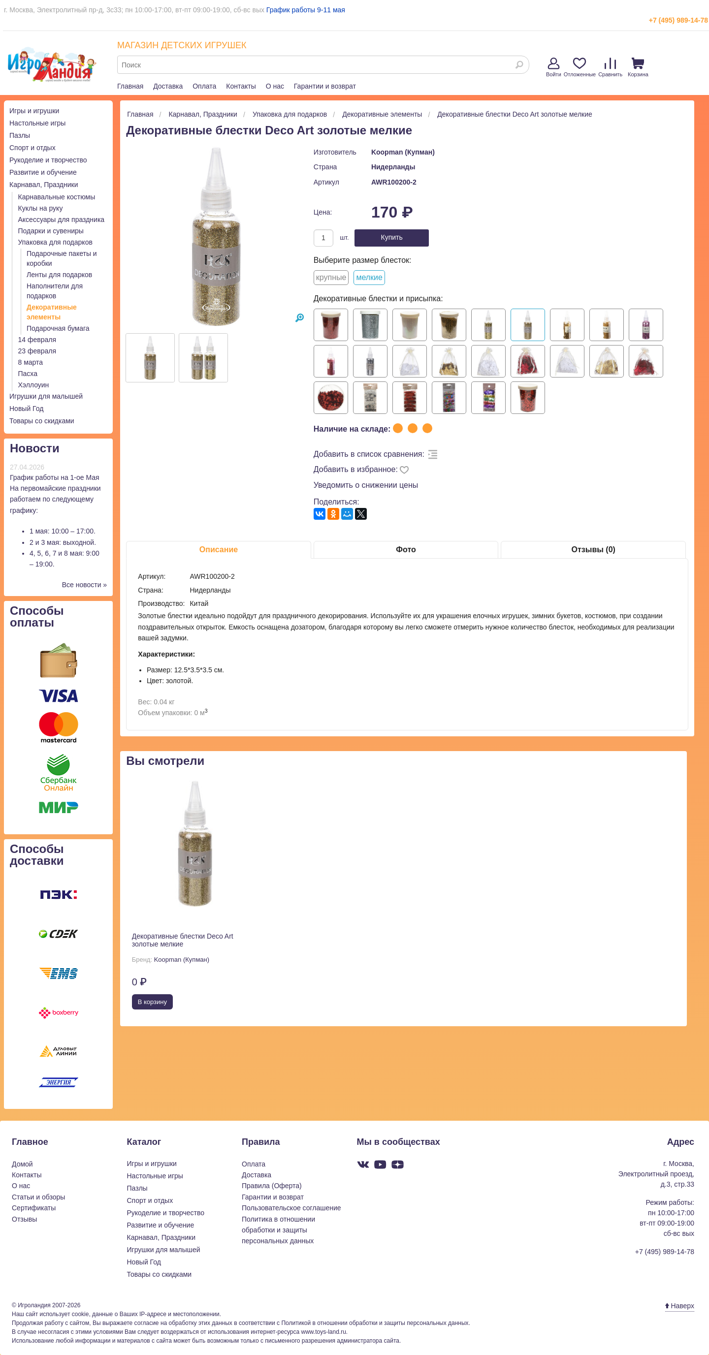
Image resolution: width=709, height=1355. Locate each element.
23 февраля (37, 351)
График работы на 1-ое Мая (54, 477)
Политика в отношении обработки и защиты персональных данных (278, 1230)
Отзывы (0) (593, 549)
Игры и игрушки (34, 111)
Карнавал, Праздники (43, 185)
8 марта (30, 362)
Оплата (204, 86)
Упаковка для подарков (55, 242)
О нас (275, 86)
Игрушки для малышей (46, 396)
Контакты (241, 86)
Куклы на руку (40, 208)
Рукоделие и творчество (48, 160)
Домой (22, 1164)
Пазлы (19, 135)
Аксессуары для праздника (61, 219)
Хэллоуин (33, 385)
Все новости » (84, 585)
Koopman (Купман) (403, 152)
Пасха (27, 374)
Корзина (638, 67)
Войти (553, 67)
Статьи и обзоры (38, 1197)
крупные (331, 277)
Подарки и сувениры (51, 231)
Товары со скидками (41, 421)
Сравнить (610, 67)
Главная (130, 86)
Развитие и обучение (43, 172)
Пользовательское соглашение (291, 1208)
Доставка (168, 86)
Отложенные (580, 67)
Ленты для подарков (59, 275)
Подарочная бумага (58, 328)
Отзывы (24, 1219)
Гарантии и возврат (325, 86)
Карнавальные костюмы (57, 197)
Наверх (679, 1306)
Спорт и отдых (32, 148)
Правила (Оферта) (272, 1186)
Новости (35, 448)
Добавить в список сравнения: (369, 454)
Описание (218, 549)
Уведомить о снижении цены (366, 485)
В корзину (152, 1002)
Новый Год (26, 408)
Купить (392, 237)
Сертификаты (34, 1208)
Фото (406, 549)
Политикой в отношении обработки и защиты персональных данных (374, 1323)
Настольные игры (37, 123)
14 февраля (37, 340)
